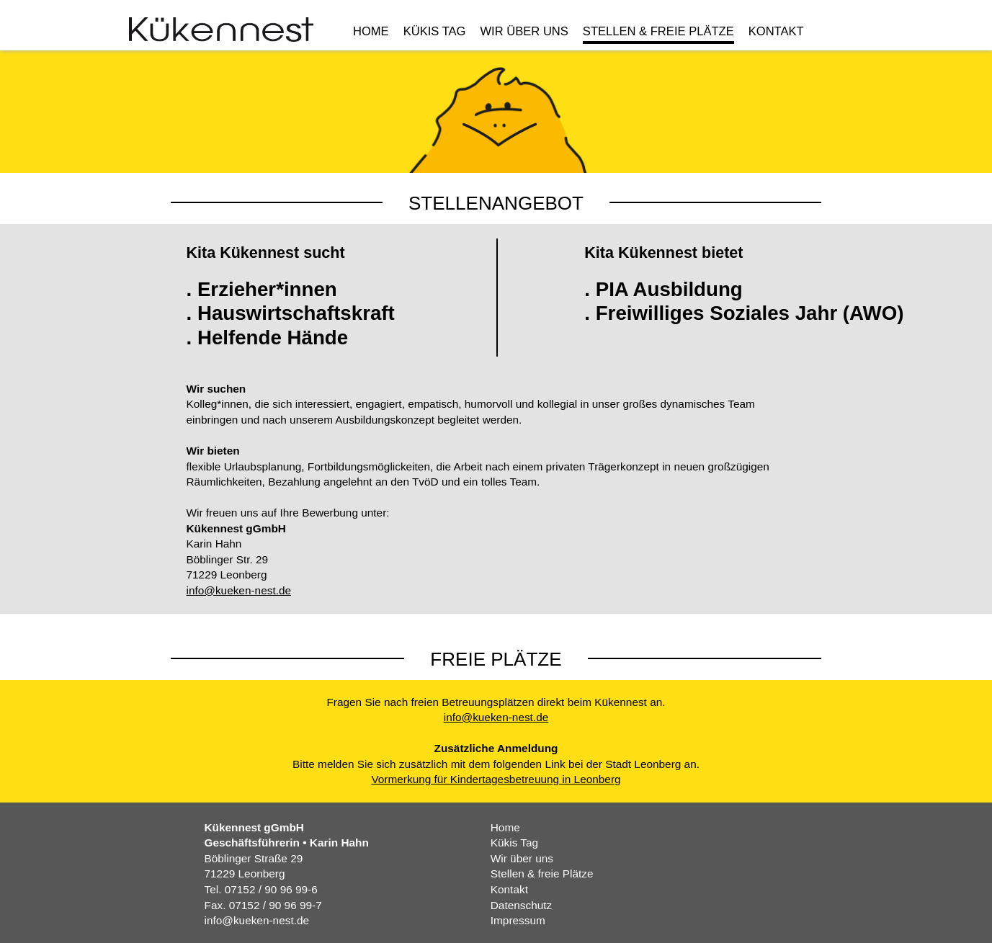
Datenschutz (521, 905)
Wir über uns (524, 32)
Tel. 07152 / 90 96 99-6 (261, 889)
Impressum (518, 920)
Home (371, 32)
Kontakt (776, 32)
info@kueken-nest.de (239, 590)
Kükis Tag (434, 32)
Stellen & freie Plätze (658, 32)
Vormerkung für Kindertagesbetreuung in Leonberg (495, 779)
